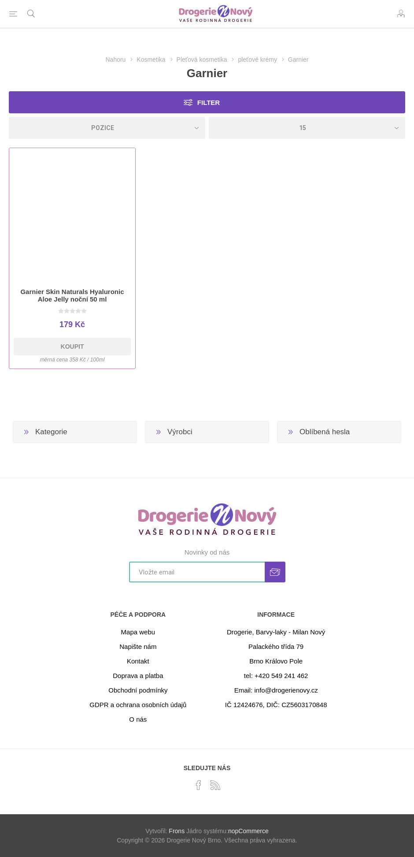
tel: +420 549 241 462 (276, 675)
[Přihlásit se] (197, 572)
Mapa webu (138, 632)
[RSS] (215, 785)
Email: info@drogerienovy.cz (276, 690)
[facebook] (199, 785)
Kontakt (138, 661)
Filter (208, 102)
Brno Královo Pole (276, 661)
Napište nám (137, 646)
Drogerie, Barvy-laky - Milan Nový (276, 632)
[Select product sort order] (107, 128)
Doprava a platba (138, 675)
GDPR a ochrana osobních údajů (137, 704)
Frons (177, 831)
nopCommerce (248, 831)
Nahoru (115, 59)
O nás (138, 719)
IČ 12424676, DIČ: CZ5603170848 (276, 704)
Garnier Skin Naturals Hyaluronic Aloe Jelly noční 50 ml (72, 295)
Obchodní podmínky (137, 690)
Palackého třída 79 (275, 646)
